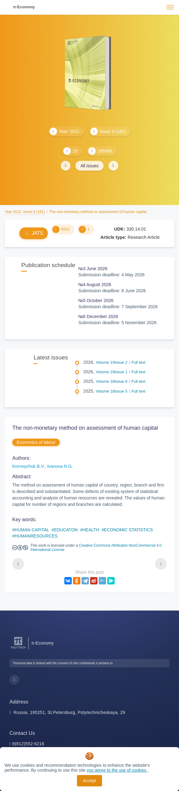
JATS (33, 233)
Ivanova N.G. (60, 466)
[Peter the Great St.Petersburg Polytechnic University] (18, 648)
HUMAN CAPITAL (32, 529)
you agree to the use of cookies (117, 770)
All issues (89, 165)
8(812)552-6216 (28, 743)
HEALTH (90, 529)
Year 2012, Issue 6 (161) (25, 212)
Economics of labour (36, 442)
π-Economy (24, 7)
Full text (137, 362)
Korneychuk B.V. (28, 466)
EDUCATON (66, 529)
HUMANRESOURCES (36, 535)
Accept (89, 780)
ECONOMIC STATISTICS (128, 529)
